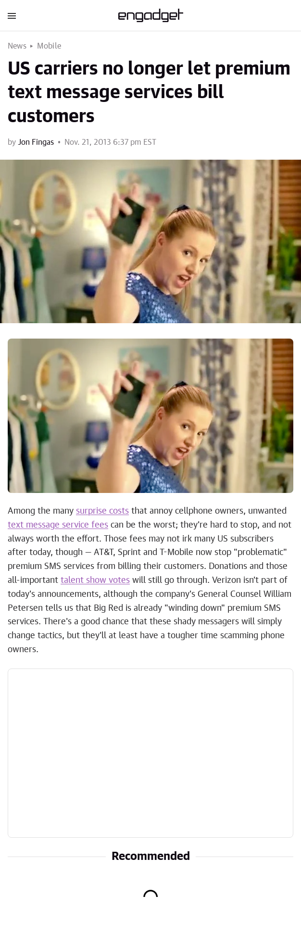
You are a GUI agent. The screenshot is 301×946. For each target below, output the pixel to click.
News (17, 46)
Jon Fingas (36, 142)
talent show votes (95, 580)
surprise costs (102, 511)
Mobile (49, 46)
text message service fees (58, 525)
